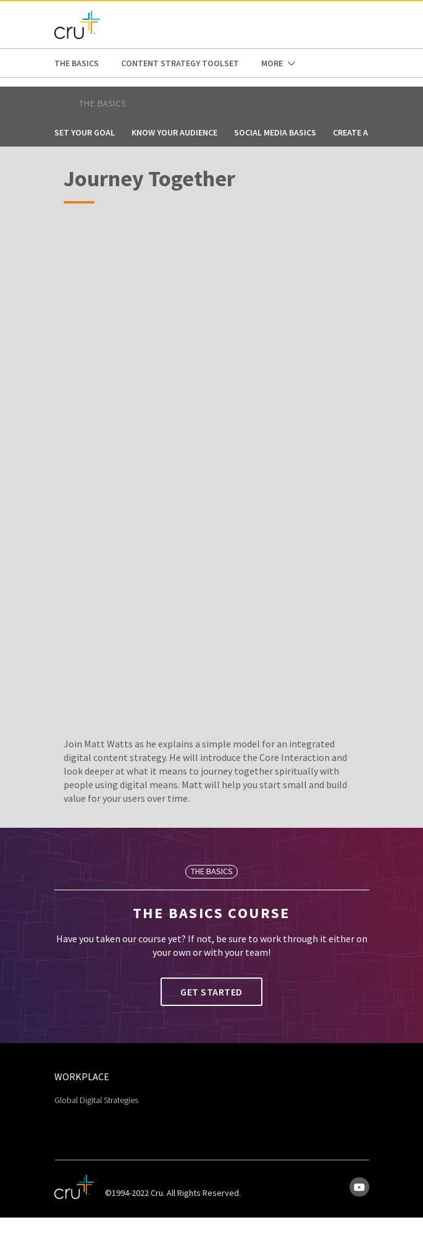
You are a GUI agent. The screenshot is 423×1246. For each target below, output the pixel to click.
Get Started (211, 992)
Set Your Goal (84, 132)
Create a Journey (369, 132)
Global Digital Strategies (96, 1100)
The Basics (76, 63)
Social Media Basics (275, 132)
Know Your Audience (174, 132)
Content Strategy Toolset (180, 63)
